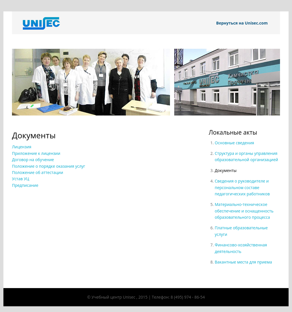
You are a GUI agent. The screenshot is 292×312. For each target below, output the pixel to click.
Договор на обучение (33, 159)
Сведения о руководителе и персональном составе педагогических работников (242, 187)
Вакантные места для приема (243, 262)
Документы (226, 170)
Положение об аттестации (37, 172)
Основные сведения (234, 142)
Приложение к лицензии (36, 153)
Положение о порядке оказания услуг (48, 166)
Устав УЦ (20, 178)
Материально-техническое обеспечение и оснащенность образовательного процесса (244, 211)
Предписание (25, 185)
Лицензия (21, 146)
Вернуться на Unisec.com (242, 23)
